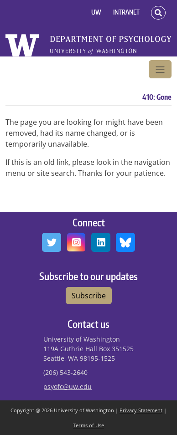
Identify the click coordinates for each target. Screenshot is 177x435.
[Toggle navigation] (160, 69)
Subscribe (89, 296)
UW (96, 12)
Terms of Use (88, 425)
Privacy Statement (141, 410)
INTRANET (126, 12)
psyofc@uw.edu (67, 386)
